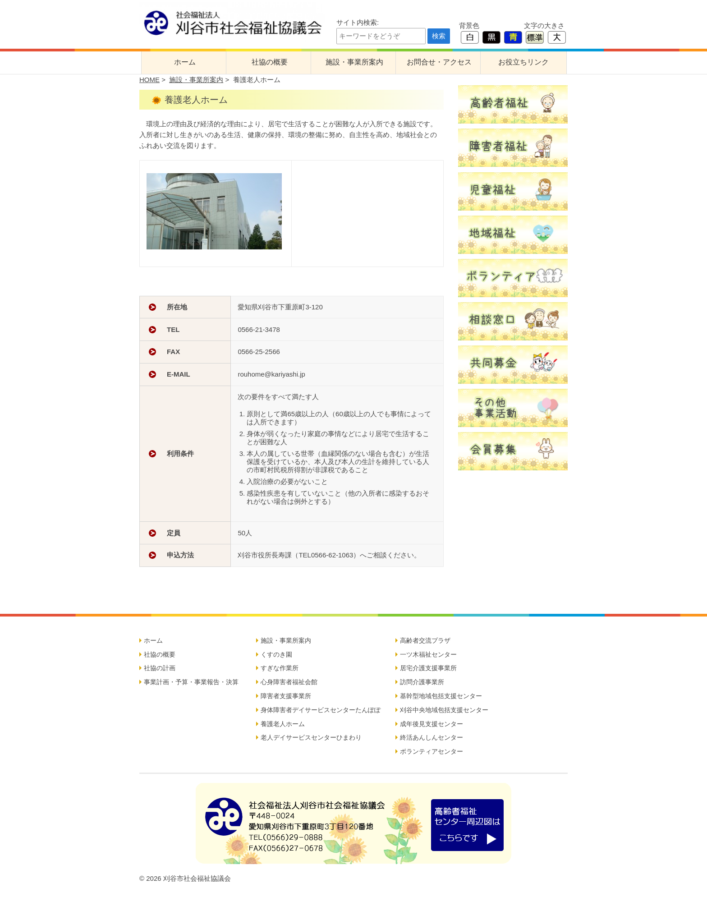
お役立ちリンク (523, 62)
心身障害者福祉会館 (289, 682)
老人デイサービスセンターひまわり (311, 737)
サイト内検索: (357, 22)
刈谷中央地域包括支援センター (444, 709)
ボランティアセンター (431, 751)
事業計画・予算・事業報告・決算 (191, 682)
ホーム (185, 62)
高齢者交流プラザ (425, 640)
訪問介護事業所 (422, 682)
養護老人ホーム (283, 723)
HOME (149, 79)
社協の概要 (270, 62)
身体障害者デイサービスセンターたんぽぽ (321, 709)
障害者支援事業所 (286, 696)
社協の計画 (159, 668)
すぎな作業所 (279, 668)
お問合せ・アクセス (439, 62)
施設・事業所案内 (354, 62)
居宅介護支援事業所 (428, 668)
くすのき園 (276, 654)
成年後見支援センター (431, 723)
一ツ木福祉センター (428, 654)
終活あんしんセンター (431, 737)
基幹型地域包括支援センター (441, 696)
